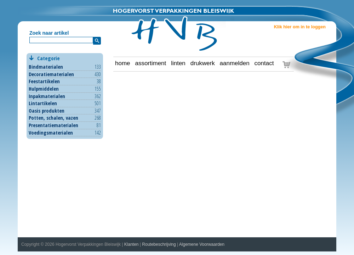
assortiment (150, 63)
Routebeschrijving (159, 244)
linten (178, 63)
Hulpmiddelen (44, 88)
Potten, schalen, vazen (53, 117)
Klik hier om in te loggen (300, 26)
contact (264, 63)
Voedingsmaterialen (51, 132)
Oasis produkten (46, 110)
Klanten (131, 244)
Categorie (65, 58)
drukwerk (202, 63)
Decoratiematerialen (51, 74)
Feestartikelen (44, 81)
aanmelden (235, 63)
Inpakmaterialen (47, 96)
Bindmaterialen (46, 66)
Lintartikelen (43, 103)
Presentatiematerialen (53, 125)
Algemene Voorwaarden (201, 244)
